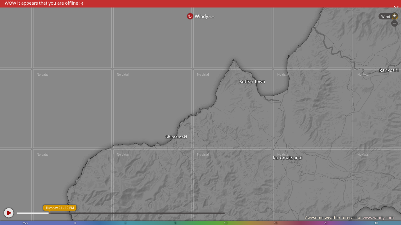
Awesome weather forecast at (349, 217)
